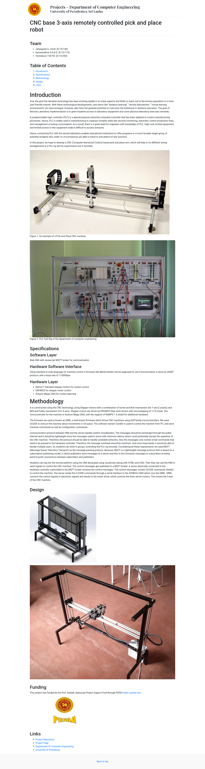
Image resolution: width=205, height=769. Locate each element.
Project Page (42, 743)
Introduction (42, 71)
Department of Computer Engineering (55, 746)
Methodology (42, 78)
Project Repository (45, 739)
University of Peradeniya (48, 749)
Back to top (102, 761)
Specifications (43, 74)
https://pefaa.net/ (132, 692)
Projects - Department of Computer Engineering (95, 8)
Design (39, 81)
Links (38, 85)
